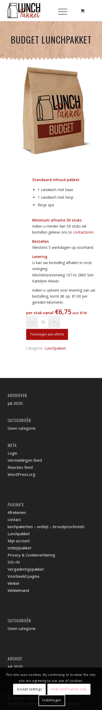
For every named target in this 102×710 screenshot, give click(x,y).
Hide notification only (69, 689)
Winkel (13, 583)
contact (14, 519)
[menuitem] (64, 10)
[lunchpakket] (42, 10)
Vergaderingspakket (26, 569)
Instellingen (51, 700)
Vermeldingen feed (25, 460)
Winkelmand (18, 590)
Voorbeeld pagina (23, 576)
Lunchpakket (55, 348)
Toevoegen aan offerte (47, 334)
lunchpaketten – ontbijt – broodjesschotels (46, 526)
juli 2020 (15, 403)
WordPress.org (21, 474)
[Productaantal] (43, 322)
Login (12, 453)
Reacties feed (20, 467)
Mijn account (19, 540)
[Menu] (62, 10)
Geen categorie (22, 428)
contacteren (83, 232)
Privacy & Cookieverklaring (31, 555)
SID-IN (14, 562)
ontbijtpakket (19, 547)
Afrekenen (17, 512)
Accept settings (29, 689)
